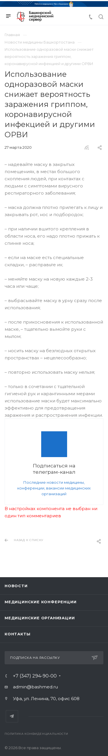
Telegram (12, 716)
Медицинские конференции (40, 602)
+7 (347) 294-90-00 (35, 676)
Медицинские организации (40, 618)
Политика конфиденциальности (36, 734)
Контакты (17, 634)
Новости (16, 585)
